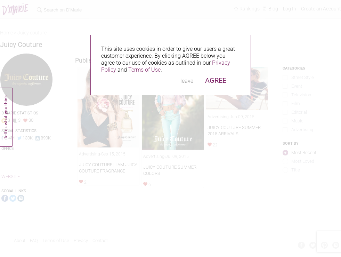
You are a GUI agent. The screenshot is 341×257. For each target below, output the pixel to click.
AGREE (215, 80)
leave (186, 81)
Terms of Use (144, 69)
